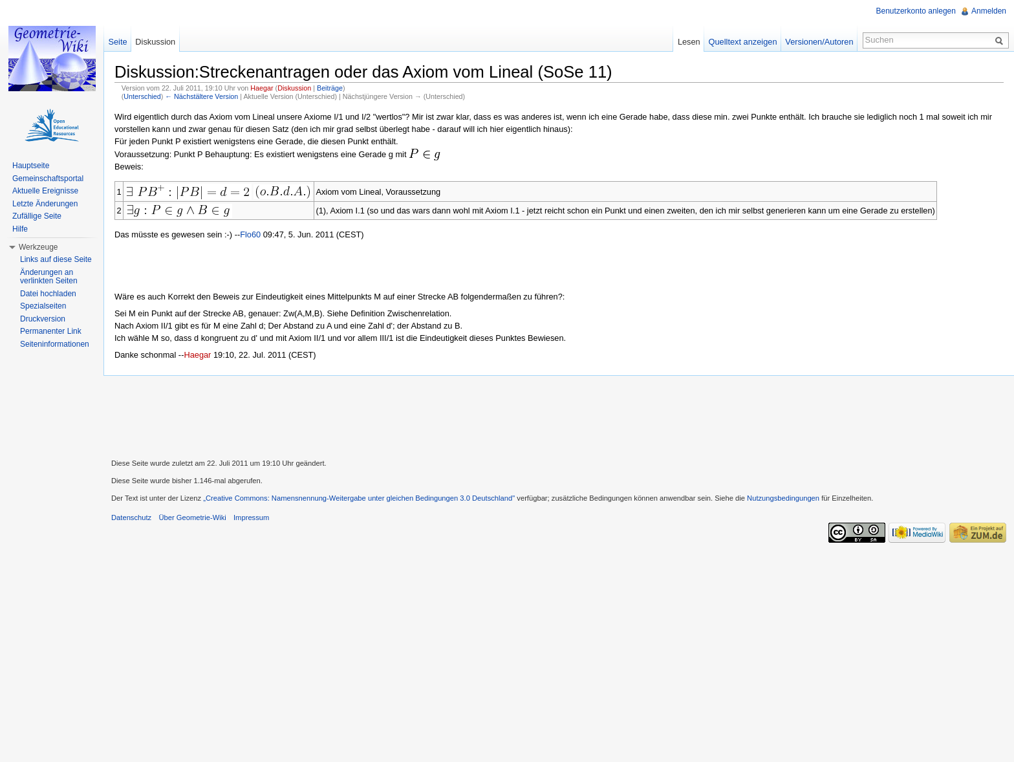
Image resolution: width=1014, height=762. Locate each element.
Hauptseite (30, 165)
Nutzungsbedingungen (783, 498)
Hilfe (20, 229)
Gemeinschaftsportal (47, 178)
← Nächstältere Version (201, 96)
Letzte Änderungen (45, 203)
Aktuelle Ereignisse (45, 190)
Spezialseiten (43, 305)
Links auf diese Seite (56, 259)
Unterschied (142, 96)
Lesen (689, 42)
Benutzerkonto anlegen (916, 11)
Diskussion (294, 88)
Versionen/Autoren (819, 42)
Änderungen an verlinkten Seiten (49, 277)
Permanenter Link (50, 331)
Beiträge (330, 88)
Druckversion (42, 318)
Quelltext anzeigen (743, 42)
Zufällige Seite (36, 216)
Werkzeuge (38, 247)
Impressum (251, 517)
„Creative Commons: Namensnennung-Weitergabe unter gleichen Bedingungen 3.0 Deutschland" (359, 498)
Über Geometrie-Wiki (192, 517)
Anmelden (988, 11)
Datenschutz (131, 517)
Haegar (261, 88)
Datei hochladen (48, 293)
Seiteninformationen (54, 344)
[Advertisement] (558, 415)
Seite (117, 42)
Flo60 (250, 234)
